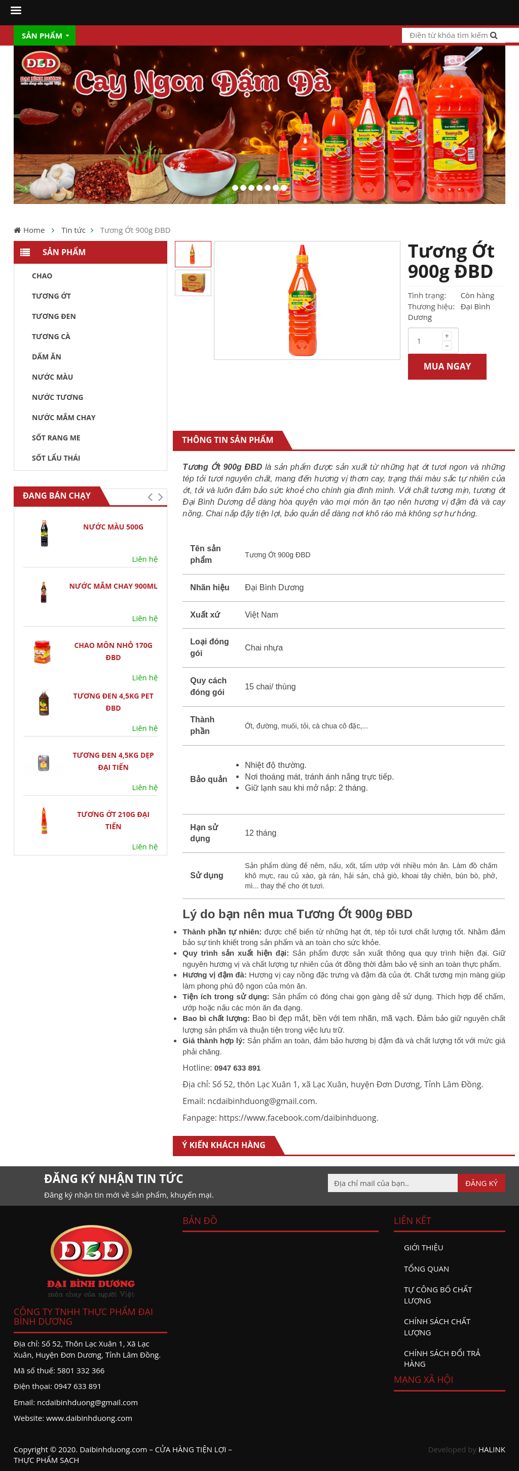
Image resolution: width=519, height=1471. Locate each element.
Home (34, 230)
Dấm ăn (46, 356)
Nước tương (57, 397)
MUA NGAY (447, 366)
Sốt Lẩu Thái (56, 458)
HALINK (491, 1449)
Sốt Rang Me (56, 437)
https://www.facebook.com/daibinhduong (297, 1117)
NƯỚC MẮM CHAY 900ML (113, 586)
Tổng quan (426, 1268)
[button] (149, 497)
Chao (42, 275)
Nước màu (52, 377)
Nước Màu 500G (113, 527)
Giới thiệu (423, 1247)
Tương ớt (51, 296)
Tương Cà (51, 336)
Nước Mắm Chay (64, 417)
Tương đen (54, 316)
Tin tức (73, 230)
